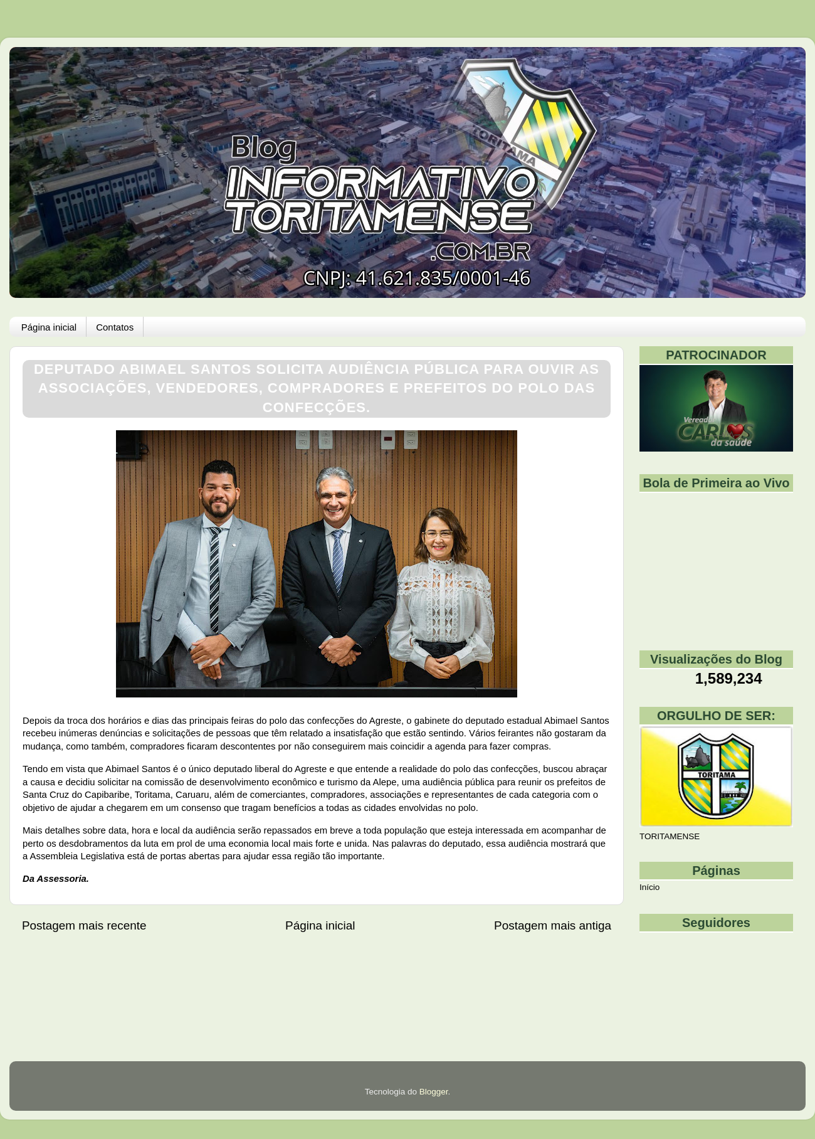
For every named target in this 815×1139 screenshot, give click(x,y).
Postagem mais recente (84, 925)
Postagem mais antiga (552, 925)
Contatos (115, 327)
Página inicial (48, 327)
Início (649, 887)
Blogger (433, 1091)
